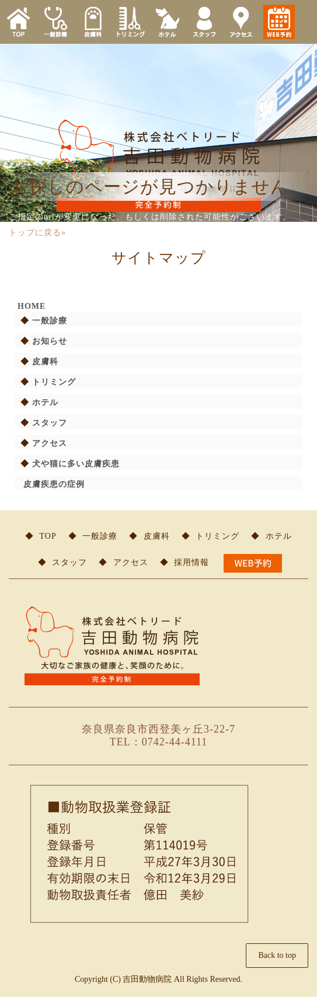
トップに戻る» (37, 232)
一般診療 (49, 320)
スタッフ (49, 423)
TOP (48, 536)
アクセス (49, 443)
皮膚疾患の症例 (54, 484)
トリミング (54, 382)
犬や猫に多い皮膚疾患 (76, 463)
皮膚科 (45, 361)
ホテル (45, 402)
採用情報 (191, 562)
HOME (32, 306)
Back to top (277, 955)
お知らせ (49, 341)
